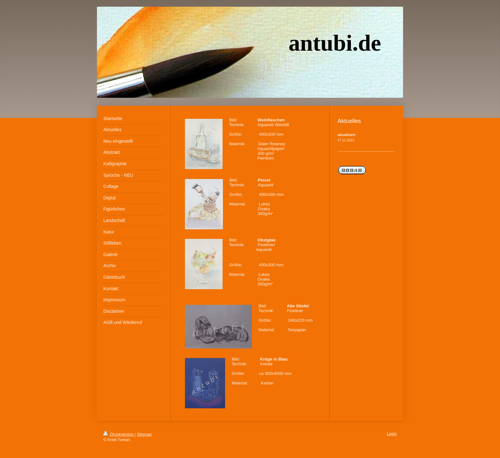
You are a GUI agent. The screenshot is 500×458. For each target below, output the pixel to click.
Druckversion (119, 434)
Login (392, 434)
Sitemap (144, 434)
